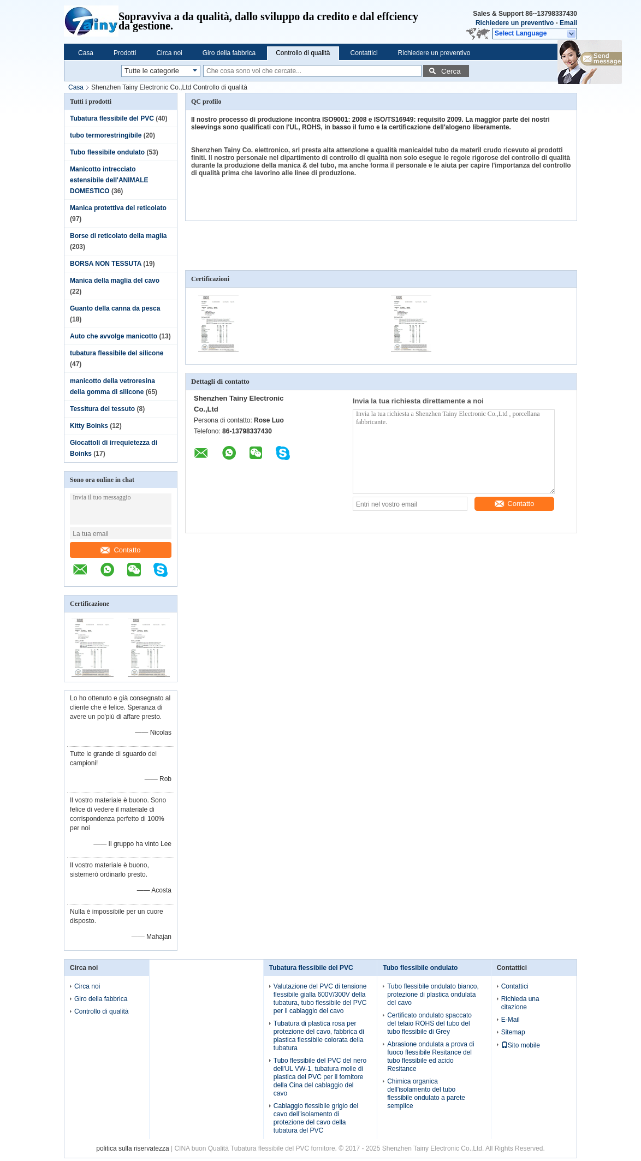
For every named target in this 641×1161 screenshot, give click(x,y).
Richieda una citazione (520, 1003)
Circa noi (169, 53)
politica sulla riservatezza (132, 1148)
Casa (85, 53)
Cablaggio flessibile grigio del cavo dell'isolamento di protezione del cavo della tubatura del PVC (316, 1118)
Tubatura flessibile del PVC (112, 118)
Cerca (451, 71)
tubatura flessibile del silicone (116, 353)
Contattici (364, 53)
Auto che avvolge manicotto (113, 336)
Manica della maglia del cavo (114, 280)
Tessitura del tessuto (102, 409)
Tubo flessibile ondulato (107, 152)
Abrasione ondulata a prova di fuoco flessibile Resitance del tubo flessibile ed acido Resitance (430, 1056)
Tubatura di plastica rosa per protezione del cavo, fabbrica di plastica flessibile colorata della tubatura (319, 1036)
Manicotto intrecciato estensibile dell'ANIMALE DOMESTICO (109, 180)
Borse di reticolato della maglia (118, 236)
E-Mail (510, 1019)
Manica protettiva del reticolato (118, 208)
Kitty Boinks (89, 426)
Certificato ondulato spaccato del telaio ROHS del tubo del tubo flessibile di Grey (429, 1023)
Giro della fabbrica (229, 53)
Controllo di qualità (303, 53)
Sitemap (513, 1032)
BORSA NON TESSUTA (105, 263)
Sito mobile (520, 1045)
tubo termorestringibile (105, 135)
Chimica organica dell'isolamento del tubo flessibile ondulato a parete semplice (426, 1093)
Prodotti (125, 53)
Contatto (120, 550)
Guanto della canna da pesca (115, 308)
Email (568, 23)
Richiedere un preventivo (515, 23)
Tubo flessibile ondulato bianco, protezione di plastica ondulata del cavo (433, 995)
